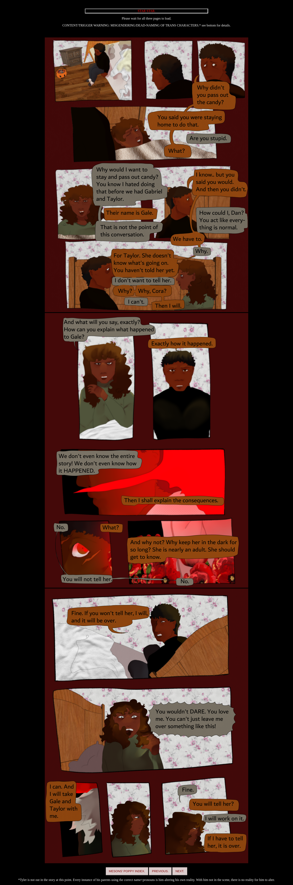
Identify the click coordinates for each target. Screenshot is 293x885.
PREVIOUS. (160, 871)
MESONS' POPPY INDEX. (127, 871)
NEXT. (179, 871)
